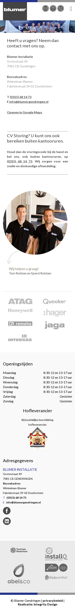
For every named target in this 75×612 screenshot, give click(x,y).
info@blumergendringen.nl (28, 101)
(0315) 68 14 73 (20, 97)
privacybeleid (53, 600)
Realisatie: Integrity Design (37, 604)
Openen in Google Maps (24, 112)
